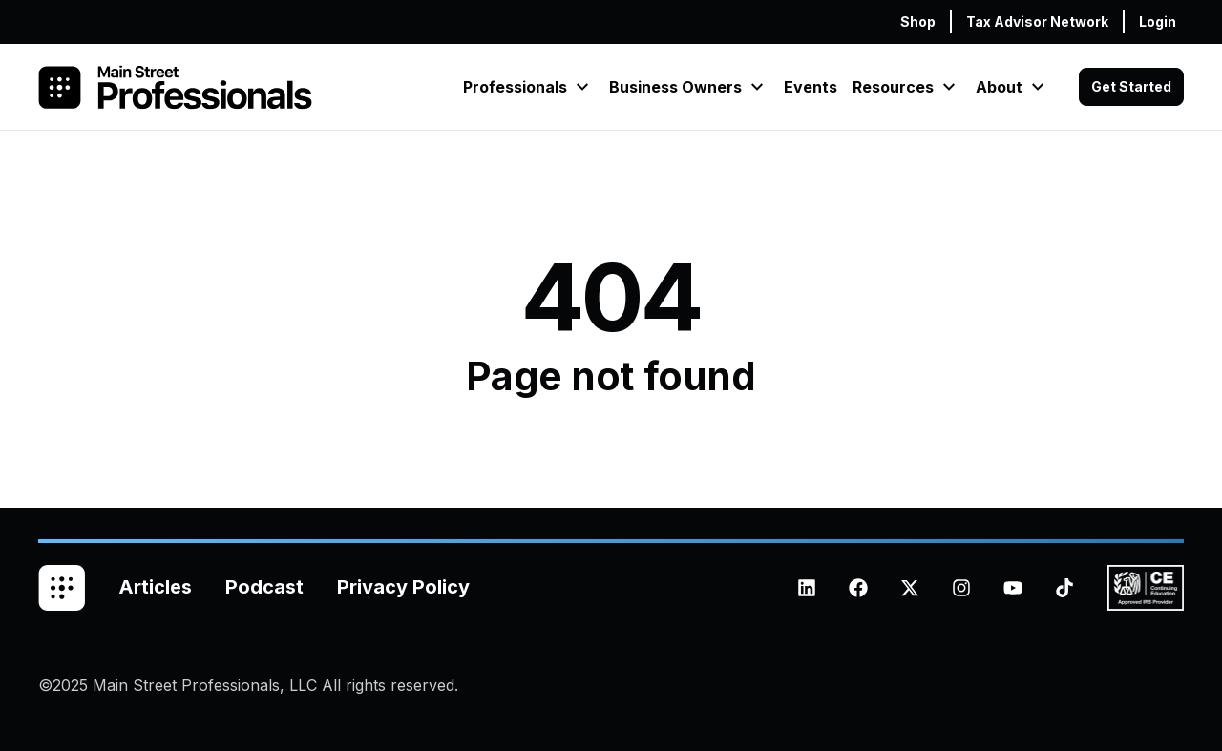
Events (810, 86)
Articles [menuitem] (155, 586)
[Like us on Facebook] (858, 588)
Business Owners (675, 86)
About (999, 86)
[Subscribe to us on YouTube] (1013, 588)
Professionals (515, 86)
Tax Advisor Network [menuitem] (1037, 21)
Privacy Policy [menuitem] (403, 586)
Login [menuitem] (1157, 21)
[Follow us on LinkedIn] (806, 588)
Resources (893, 86)
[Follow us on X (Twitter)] (910, 588)
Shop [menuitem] (918, 21)
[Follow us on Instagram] (961, 588)
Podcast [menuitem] (264, 586)
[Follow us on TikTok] (1064, 588)
